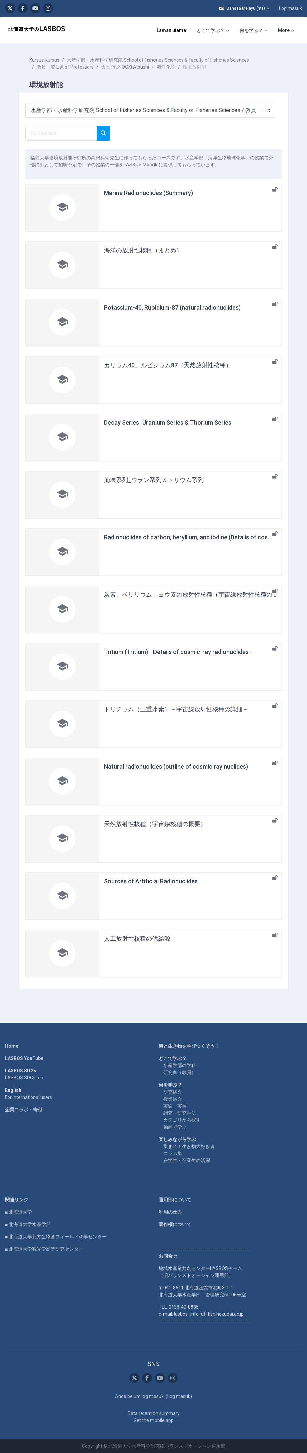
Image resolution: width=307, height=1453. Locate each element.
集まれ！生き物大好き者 (189, 1146)
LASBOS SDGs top (24, 1077)
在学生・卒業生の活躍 (186, 1160)
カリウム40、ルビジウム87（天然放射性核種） (168, 365)
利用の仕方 (170, 1212)
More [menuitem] (284, 30)
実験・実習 (175, 1106)
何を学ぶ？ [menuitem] (251, 30)
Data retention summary (154, 1413)
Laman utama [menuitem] (171, 30)
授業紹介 (172, 1099)
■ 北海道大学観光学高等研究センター (44, 1249)
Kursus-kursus (44, 60)
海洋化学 (166, 67)
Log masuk (290, 8)
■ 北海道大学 (18, 1212)
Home (11, 1046)
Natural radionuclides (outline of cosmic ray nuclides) (176, 766)
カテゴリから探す (182, 1120)
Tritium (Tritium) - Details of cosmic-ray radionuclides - (178, 651)
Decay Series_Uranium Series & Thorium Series (167, 422)
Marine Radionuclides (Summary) (148, 192)
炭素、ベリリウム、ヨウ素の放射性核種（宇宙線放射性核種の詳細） (197, 594)
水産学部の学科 (179, 1065)
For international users (28, 1097)
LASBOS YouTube (24, 1058)
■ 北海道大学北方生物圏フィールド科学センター (56, 1236)
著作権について (175, 1224)
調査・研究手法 (179, 1113)
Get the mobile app (154, 1420)
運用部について (175, 1199)
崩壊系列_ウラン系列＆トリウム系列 (154, 479)
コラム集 (172, 1153)
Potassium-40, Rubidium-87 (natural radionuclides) (172, 307)
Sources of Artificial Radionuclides (151, 881)
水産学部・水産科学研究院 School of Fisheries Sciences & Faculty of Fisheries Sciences (158, 60)
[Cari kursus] (61, 133)
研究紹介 (172, 1092)
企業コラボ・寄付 (23, 1109)
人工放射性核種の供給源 (137, 938)
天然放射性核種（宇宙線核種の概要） (155, 823)
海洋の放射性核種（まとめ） (143, 250)
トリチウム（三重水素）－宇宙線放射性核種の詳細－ (176, 709)
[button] (244, 8)
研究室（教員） (179, 1072)
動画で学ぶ (175, 1127)
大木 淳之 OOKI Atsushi (125, 67)
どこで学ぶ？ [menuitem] (211, 30)
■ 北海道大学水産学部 (28, 1224)
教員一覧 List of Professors (65, 67)
